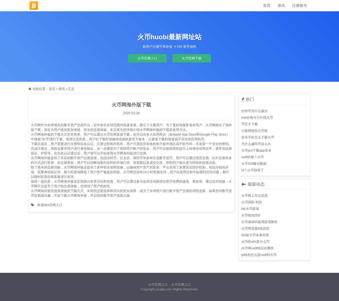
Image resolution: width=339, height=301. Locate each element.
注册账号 (299, 6)
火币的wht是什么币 (255, 241)
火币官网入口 (147, 58)
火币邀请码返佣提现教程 (259, 222)
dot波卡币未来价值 (255, 235)
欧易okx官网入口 (49, 205)
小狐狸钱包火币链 (254, 131)
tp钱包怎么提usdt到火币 (259, 255)
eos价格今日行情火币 (257, 117)
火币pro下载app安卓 (256, 150)
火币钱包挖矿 (251, 215)
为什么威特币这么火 (256, 144)
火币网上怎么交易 (254, 195)
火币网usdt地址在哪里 (257, 248)
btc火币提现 (250, 209)
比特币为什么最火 (254, 111)
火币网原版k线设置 (255, 228)
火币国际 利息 (251, 202)
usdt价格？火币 (252, 157)
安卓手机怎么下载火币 (257, 137)
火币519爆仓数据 (253, 163)
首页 (266, 6)
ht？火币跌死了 (252, 170)
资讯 (281, 6)
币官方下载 (249, 124)
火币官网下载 (192, 58)
